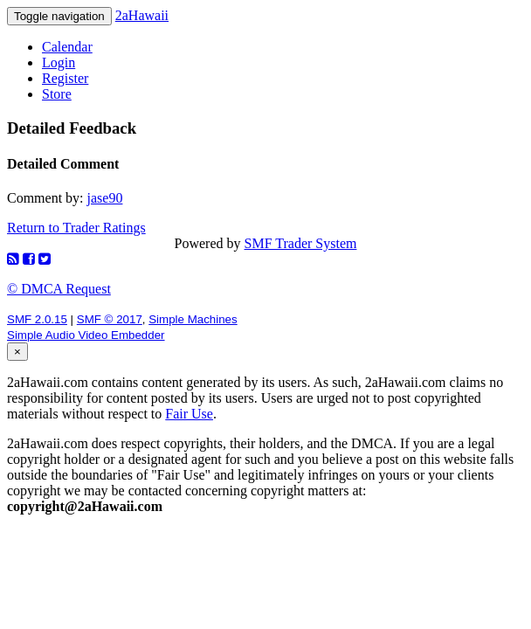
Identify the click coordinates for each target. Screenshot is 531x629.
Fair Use (189, 413)
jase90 (105, 197)
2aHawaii (142, 15)
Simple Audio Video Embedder (86, 335)
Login (58, 62)
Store (57, 93)
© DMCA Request (59, 288)
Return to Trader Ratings (76, 227)
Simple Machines (192, 319)
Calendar (67, 46)
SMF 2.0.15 (37, 319)
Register (65, 78)
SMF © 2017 (109, 319)
